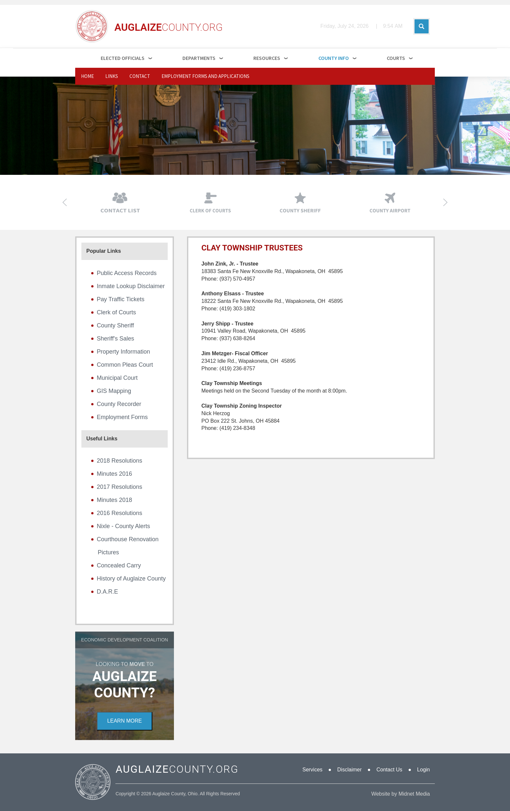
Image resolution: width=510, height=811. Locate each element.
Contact (139, 76)
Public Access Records (127, 273)
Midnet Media (414, 794)
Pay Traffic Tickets (120, 299)
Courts (396, 58)
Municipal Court (117, 378)
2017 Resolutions (119, 487)
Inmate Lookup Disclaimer (131, 286)
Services (312, 769)
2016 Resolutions (119, 513)
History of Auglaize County (131, 578)
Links (111, 76)
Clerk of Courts (116, 312)
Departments (198, 58)
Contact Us (389, 769)
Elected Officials (122, 58)
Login (423, 769)
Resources (266, 58)
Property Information (123, 351)
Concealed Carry (119, 565)
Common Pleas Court (125, 364)
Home (87, 76)
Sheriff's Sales (115, 338)
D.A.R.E (107, 591)
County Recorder (119, 404)
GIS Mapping (114, 391)
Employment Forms (122, 417)
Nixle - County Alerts (123, 526)
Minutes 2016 (114, 473)
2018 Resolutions (119, 460)
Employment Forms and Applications (205, 76)
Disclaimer (349, 769)
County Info (333, 58)
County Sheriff (115, 325)
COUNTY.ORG (176, 769)
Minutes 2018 (114, 500)
